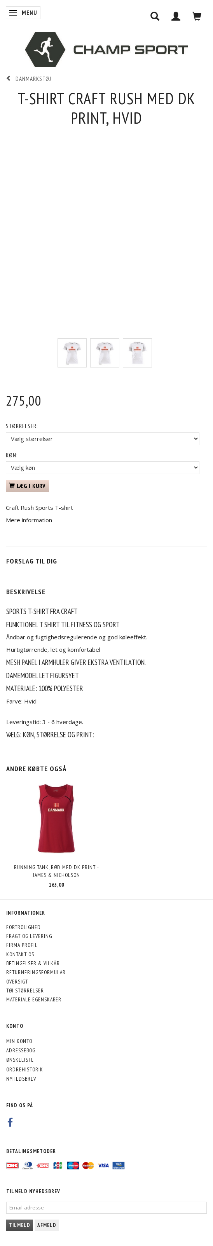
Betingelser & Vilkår (33, 963)
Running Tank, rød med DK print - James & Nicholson (56, 871)
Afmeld (46, 1225)
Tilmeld (19, 1225)
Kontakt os (20, 954)
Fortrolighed (23, 927)
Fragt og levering (29, 936)
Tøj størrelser (25, 990)
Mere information (29, 520)
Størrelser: (22, 426)
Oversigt (17, 981)
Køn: (11, 455)
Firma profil (22, 945)
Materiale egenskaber (33, 999)
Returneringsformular (36, 972)
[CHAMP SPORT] (106, 49)
